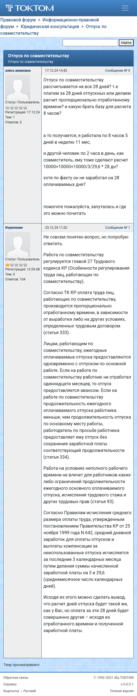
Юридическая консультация (50, 26)
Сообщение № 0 (117, 71)
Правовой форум (18, 20)
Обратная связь (15, 678)
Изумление (14, 228)
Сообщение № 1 (117, 228)
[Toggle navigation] (125, 8)
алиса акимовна (18, 71)
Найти (126, 43)
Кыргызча (11, 691)
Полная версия (122, 691)
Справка (10, 684)
